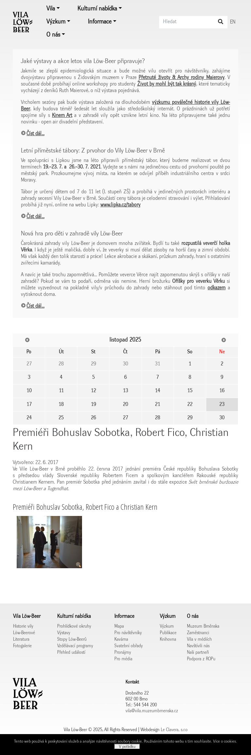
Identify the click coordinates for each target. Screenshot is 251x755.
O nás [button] (53, 35)
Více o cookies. (225, 741)
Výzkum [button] (55, 22)
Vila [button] (50, 9)
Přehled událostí (71, 652)
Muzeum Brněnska (203, 626)
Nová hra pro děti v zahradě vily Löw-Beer (72, 234)
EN (233, 22)
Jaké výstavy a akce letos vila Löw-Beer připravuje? (83, 61)
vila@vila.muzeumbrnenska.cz (152, 711)
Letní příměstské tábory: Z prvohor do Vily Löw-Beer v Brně (93, 151)
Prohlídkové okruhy (74, 626)
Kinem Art (62, 115)
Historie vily (23, 626)
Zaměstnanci (198, 633)
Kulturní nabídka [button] (97, 9)
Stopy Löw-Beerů (72, 639)
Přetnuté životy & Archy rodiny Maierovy (181, 77)
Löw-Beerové (24, 633)
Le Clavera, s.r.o (174, 730)
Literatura (21, 639)
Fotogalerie (22, 646)
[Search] (193, 22)
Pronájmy (122, 652)
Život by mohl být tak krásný (166, 84)
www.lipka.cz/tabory (120, 205)
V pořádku (127, 747)
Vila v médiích (199, 639)
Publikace (168, 633)
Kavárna (121, 639)
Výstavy (63, 633)
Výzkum (167, 626)
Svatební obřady (128, 646)
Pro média (123, 659)
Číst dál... (35, 134)
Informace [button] (99, 22)
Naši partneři (198, 652)
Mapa (119, 626)
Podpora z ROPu (201, 659)
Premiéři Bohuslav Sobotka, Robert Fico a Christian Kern (85, 506)
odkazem (217, 288)
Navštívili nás (198, 646)
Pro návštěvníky (128, 633)
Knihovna (168, 639)
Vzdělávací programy (75, 646)
